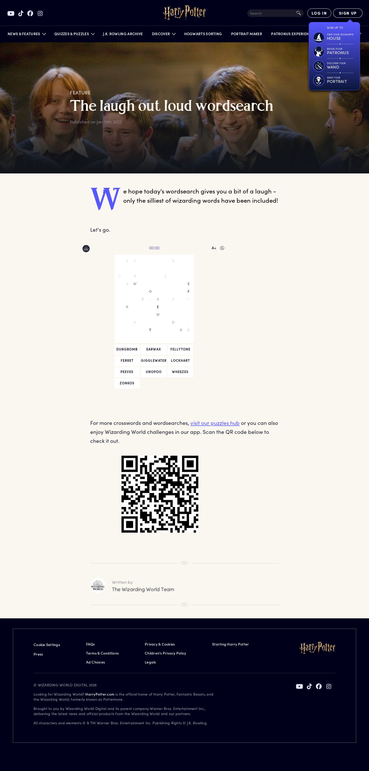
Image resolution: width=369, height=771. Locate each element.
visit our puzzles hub (215, 422)
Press (38, 654)
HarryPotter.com (99, 694)
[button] (26, 35)
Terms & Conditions (102, 653)
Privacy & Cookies (160, 644)
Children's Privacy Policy (165, 653)
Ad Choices (95, 662)
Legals (150, 662)
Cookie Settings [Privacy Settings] (47, 644)
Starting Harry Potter (230, 644)
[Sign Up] (348, 13)
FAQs (90, 644)
